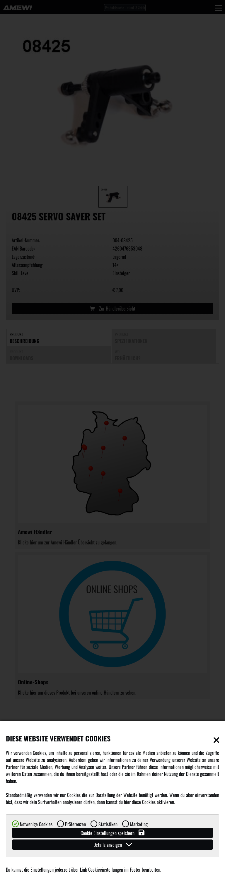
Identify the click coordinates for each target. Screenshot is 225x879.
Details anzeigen (112, 844)
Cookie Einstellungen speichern (112, 833)
